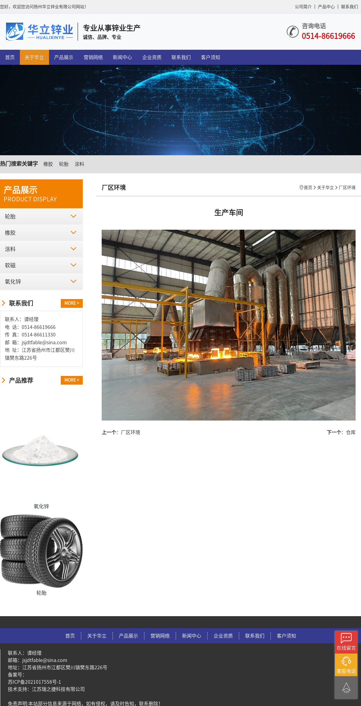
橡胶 (48, 164)
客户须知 (210, 57)
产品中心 (326, 7)
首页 (10, 57)
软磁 (40, 265)
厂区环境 (347, 187)
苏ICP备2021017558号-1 (34, 681)
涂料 (79, 164)
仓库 (351, 432)
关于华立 (34, 57)
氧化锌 (40, 281)
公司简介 (303, 7)
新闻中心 (122, 57)
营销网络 (93, 57)
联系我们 (349, 7)
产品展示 (63, 57)
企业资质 (152, 57)
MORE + (71, 303)
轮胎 (64, 164)
